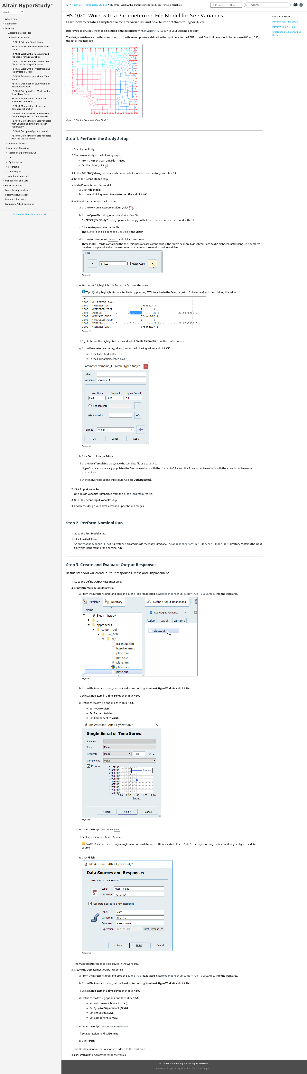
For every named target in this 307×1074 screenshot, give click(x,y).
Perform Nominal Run (283, 26)
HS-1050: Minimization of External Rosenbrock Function (29, 107)
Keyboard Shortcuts (15, 199)
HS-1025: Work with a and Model (31, 70)
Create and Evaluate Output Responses (286, 33)
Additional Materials (18, 175)
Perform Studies (13, 185)
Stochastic (13, 166)
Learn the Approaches (16, 190)
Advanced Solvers (17, 143)
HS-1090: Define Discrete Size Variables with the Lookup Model (31, 137)
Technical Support (201, 1068)
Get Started (11, 23)
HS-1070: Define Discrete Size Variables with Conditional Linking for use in (31, 123)
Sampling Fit (14, 171)
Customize (16, 194)
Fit (9, 157)
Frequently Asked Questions (19, 203)
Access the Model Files (19, 32)
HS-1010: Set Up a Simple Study (27, 41)
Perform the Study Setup (285, 21)
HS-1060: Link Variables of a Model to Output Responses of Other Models (31, 115)
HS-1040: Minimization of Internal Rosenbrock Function (29, 100)
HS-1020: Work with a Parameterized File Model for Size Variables (30, 55)
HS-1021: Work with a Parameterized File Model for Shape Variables (30, 63)
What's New (11, 18)
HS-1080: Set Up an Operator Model (30, 131)
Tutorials (9, 28)
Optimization (15, 162)
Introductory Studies (19, 37)
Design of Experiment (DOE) (22, 152)
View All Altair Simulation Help (31, 214)
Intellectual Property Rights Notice (172, 1068)
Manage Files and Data (16, 180)
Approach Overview (18, 147)
